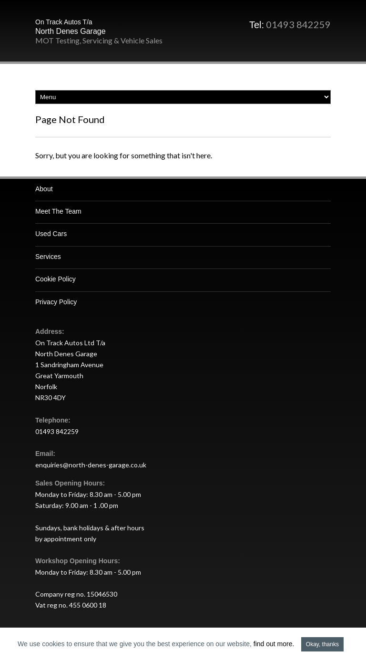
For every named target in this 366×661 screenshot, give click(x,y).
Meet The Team (58, 211)
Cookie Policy (55, 279)
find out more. (274, 644)
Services (48, 256)
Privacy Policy (56, 302)
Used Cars (51, 234)
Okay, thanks (322, 644)
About (44, 189)
